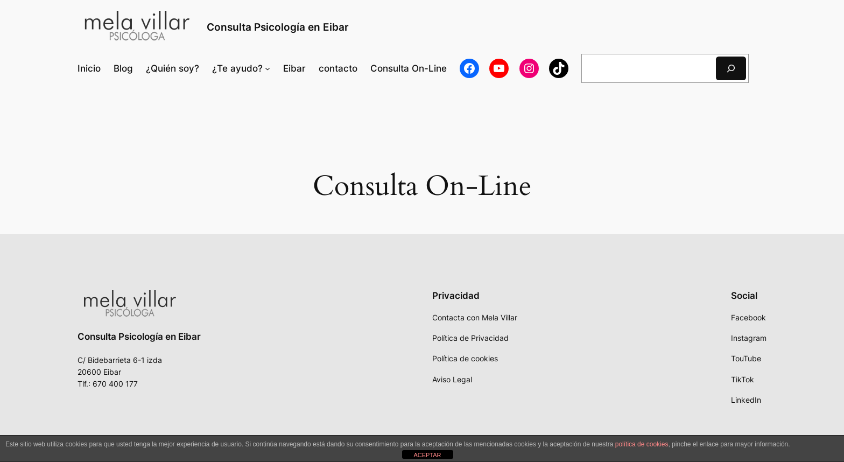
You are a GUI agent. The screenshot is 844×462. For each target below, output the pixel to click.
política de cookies (642, 444)
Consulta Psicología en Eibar (278, 26)
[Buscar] (731, 68)
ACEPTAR (427, 455)
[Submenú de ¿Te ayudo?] (241, 68)
